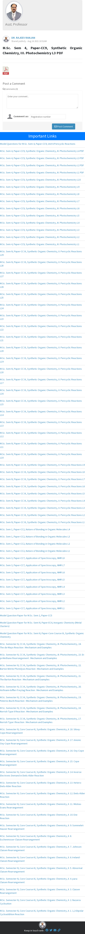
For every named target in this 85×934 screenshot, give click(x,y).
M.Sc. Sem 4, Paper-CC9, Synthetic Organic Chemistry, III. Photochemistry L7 (39, 201)
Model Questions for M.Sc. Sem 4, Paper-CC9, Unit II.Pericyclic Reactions (37, 143)
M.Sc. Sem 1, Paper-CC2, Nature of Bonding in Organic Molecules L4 (35, 529)
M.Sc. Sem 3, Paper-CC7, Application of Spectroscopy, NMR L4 (32, 586)
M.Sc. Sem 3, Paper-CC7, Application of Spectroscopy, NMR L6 (32, 572)
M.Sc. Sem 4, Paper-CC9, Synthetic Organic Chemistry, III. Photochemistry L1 (39, 244)
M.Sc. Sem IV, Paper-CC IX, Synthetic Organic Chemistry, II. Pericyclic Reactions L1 (42, 522)
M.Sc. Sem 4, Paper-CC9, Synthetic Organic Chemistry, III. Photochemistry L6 (39, 208)
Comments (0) (10, 89)
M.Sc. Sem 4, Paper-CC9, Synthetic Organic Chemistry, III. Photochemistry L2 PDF (42, 165)
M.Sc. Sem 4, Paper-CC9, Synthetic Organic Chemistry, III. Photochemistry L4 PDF (42, 151)
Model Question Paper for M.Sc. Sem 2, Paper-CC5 (26, 615)
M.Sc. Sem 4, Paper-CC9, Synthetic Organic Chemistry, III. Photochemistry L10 (40, 179)
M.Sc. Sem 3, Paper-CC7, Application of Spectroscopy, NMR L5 (32, 579)
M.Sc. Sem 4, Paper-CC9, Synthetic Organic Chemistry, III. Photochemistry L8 (39, 194)
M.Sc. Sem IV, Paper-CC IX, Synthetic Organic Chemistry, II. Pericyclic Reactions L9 (42, 464)
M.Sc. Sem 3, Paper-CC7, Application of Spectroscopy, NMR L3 (32, 593)
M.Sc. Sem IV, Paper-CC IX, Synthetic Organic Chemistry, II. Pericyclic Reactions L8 (42, 472)
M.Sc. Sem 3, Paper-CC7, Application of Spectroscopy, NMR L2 (32, 601)
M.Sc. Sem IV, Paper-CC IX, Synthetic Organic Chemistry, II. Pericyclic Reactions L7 (42, 479)
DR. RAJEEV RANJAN (23, 37)
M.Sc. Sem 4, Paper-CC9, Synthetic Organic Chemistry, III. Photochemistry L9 (39, 186)
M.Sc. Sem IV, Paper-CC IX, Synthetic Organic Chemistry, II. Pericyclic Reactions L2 (42, 515)
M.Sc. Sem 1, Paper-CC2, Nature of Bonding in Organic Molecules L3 (35, 536)
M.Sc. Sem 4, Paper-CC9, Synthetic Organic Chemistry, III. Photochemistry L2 (39, 237)
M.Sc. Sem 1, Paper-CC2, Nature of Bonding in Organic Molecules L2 (35, 543)
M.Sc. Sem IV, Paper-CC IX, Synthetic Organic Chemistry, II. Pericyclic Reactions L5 (42, 493)
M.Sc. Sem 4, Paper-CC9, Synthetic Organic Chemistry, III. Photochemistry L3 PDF (42, 158)
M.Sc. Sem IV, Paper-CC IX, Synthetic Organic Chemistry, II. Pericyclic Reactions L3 (42, 507)
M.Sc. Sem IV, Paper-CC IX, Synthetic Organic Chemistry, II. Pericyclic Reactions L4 (42, 500)
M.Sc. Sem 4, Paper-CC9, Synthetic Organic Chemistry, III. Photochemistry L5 (39, 215)
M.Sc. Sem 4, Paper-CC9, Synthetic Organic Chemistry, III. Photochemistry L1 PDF (42, 172)
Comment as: (21, 116)
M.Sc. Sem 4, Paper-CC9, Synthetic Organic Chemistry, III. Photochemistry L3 (39, 229)
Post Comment (63, 126)
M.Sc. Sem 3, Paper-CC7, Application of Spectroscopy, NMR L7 (32, 565)
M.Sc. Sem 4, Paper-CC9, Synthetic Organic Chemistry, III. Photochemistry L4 (39, 222)
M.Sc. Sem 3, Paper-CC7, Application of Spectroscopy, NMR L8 (32, 558)
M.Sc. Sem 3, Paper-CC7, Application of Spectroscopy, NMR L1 (32, 608)
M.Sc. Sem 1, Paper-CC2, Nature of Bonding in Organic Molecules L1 (35, 550)
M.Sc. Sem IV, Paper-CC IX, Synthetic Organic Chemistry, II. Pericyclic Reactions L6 (42, 486)
